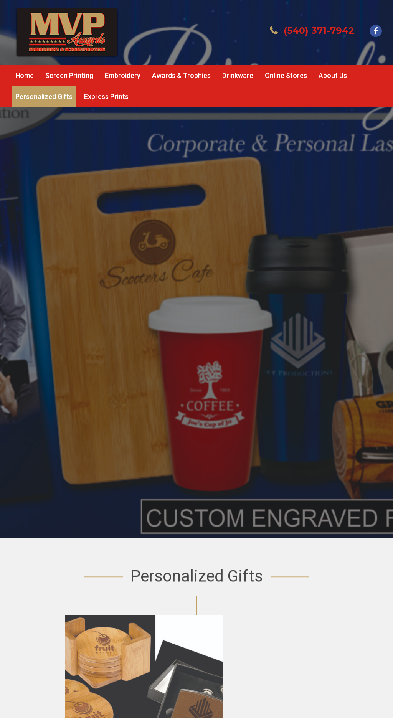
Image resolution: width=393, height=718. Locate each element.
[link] (25, 75)
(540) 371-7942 (319, 30)
